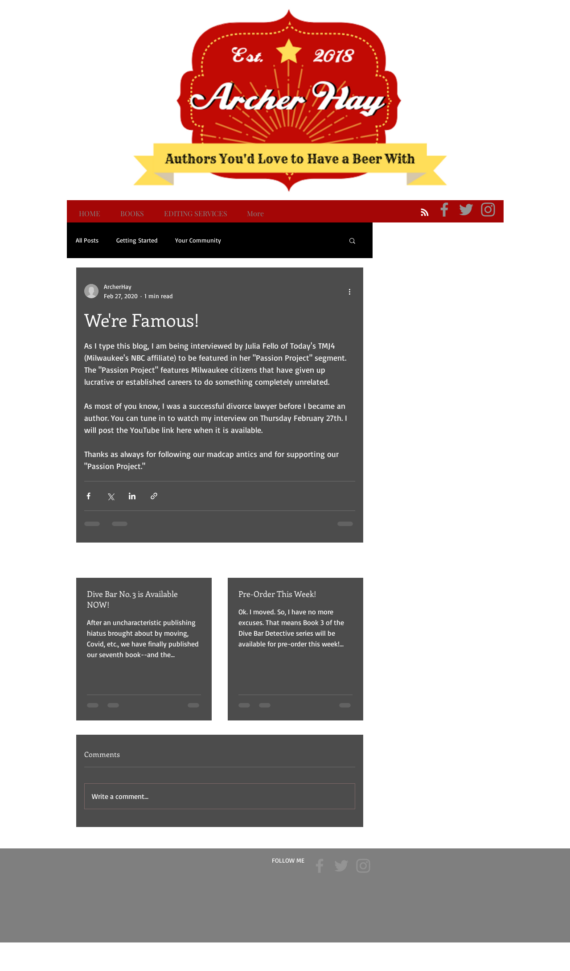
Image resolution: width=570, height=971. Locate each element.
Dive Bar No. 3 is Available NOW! (132, 599)
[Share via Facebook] (88, 496)
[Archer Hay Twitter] (466, 209)
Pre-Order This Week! (277, 593)
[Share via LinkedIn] (132, 496)
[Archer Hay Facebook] (444, 209)
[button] (352, 240)
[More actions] (349, 291)
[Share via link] (154, 496)
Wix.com (339, 948)
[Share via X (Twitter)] (110, 496)
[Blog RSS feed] (424, 213)
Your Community (198, 240)
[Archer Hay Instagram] (488, 209)
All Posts (87, 240)
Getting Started (136, 240)
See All (347, 561)
